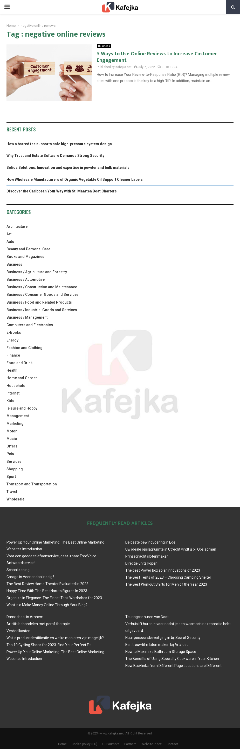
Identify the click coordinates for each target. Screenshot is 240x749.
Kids (10, 401)
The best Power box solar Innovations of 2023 (162, 570)
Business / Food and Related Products (39, 302)
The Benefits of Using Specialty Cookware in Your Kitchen (172, 659)
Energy (12, 340)
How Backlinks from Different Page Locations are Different (173, 666)
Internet (12, 393)
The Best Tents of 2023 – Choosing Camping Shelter (168, 577)
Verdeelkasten (18, 631)
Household (15, 386)
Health (11, 370)
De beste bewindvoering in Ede (150, 542)
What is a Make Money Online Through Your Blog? (46, 605)
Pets (10, 454)
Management (17, 416)
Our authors (110, 744)
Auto (10, 241)
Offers (11, 446)
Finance (13, 355)
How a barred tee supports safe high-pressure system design (59, 144)
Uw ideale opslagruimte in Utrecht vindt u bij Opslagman (170, 549)
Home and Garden (22, 378)
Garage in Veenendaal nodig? (30, 577)
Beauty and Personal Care (28, 249)
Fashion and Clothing (24, 348)
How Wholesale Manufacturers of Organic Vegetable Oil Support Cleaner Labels (74, 179)
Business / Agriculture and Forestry (36, 272)
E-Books (13, 332)
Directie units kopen (141, 563)
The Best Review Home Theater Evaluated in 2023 (47, 584)
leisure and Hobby (21, 408)
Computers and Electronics (29, 325)
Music (11, 439)
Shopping (14, 469)
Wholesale (15, 499)
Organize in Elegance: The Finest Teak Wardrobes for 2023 (54, 598)
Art (8, 234)
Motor (11, 431)
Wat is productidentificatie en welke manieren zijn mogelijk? (55, 638)
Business (104, 46)
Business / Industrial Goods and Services (41, 310)
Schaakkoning (18, 570)
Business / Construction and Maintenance (41, 287)
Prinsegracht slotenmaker (146, 556)
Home (62, 744)
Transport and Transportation (31, 484)
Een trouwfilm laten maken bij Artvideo (157, 645)
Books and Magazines (25, 257)
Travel (11, 492)
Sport (11, 476)
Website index (151, 744)
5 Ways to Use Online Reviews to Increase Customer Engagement (157, 57)
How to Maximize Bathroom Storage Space (160, 652)
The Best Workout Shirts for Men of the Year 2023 (166, 584)
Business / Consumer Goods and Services (42, 294)
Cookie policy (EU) (84, 744)
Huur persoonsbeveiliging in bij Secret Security (163, 638)
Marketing (15, 424)
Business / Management (26, 317)
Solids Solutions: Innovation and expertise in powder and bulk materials (67, 167)
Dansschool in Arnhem (24, 617)
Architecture (17, 226)
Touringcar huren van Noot (147, 617)
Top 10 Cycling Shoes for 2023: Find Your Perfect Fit (48, 645)
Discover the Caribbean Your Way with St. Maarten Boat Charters (61, 191)
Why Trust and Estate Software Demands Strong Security (55, 155)
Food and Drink (19, 363)
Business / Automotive (25, 279)
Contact (172, 744)
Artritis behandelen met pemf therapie (38, 624)
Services (14, 461)
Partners (130, 744)
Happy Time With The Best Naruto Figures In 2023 (46, 591)
